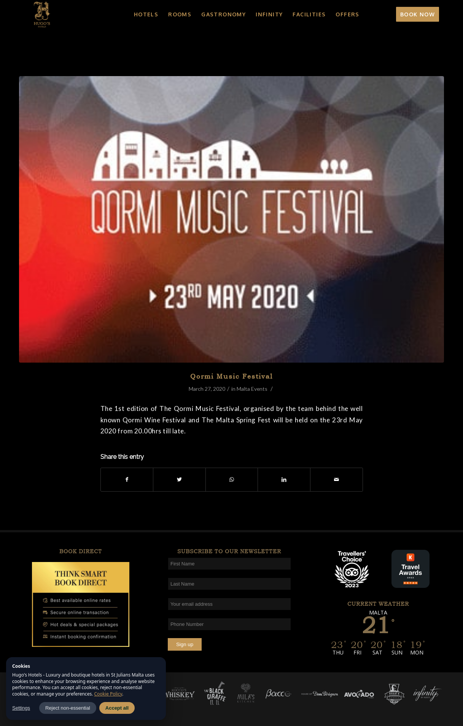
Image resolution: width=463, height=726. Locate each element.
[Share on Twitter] (179, 479)
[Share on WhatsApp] (232, 479)
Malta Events (252, 388)
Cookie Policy (108, 694)
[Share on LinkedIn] (284, 479)
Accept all (117, 708)
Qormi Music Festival (231, 376)
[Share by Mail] (336, 479)
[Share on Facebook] (127, 479)
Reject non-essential (67, 708)
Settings (21, 708)
